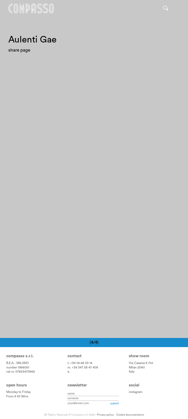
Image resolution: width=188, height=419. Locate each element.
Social (134, 385)
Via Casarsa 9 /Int (141, 363)
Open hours (16, 385)
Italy (132, 371)
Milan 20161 (137, 367)
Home (31, 8)
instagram (135, 391)
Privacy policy (105, 415)
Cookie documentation (130, 415)
